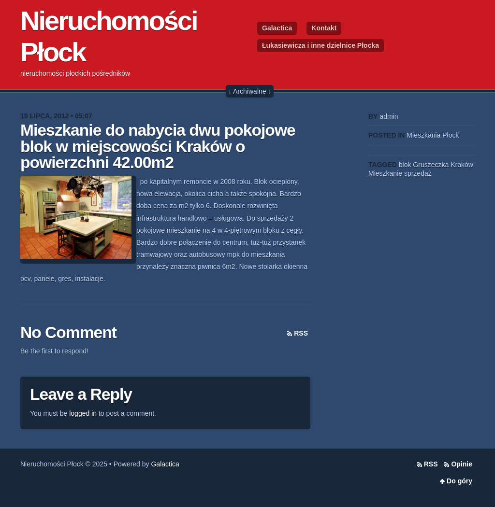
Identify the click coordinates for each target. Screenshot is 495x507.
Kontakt (323, 28)
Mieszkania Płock (433, 135)
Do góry (459, 481)
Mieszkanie (385, 173)
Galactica (277, 28)
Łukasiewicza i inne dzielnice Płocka (320, 45)
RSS (301, 333)
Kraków (462, 165)
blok (405, 165)
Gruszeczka (431, 165)
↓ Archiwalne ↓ (249, 91)
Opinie (461, 464)
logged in (83, 413)
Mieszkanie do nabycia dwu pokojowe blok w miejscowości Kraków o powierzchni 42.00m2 (157, 146)
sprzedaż (418, 173)
